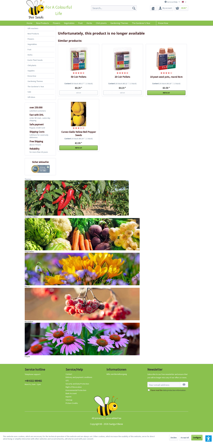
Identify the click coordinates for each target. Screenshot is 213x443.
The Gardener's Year (36, 86)
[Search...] (114, 8)
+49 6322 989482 (33, 380)
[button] (208, 438)
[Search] (134, 8)
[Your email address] (163, 384)
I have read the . (168, 390)
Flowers (31, 39)
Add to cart (166, 93)
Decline (174, 437)
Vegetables (32, 44)
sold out (78, 93)
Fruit (29, 49)
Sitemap (69, 400)
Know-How (32, 76)
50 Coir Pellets (78, 76)
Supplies (31, 70)
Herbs (30, 55)
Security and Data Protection (77, 384)
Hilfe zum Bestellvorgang (116, 374)
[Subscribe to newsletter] (184, 384)
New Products (33, 33)
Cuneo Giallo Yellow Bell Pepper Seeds (78, 133)
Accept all (185, 437)
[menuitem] (114, 8)
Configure (197, 437)
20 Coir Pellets (122, 76)
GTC (67, 380)
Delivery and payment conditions (79, 377)
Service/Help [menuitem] (171, 2)
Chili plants (32, 65)
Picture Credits (72, 403)
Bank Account (71, 393)
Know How (163, 23)
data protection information (174, 390)
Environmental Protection (76, 390)
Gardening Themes (35, 81)
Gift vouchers (33, 28)
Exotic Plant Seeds (35, 60)
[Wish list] (153, 8)
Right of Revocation (74, 387)
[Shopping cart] (181, 8)
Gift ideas (31, 97)
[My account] (165, 8)
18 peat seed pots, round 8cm (166, 76)
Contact (69, 374)
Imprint (68, 396)
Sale (29, 92)
